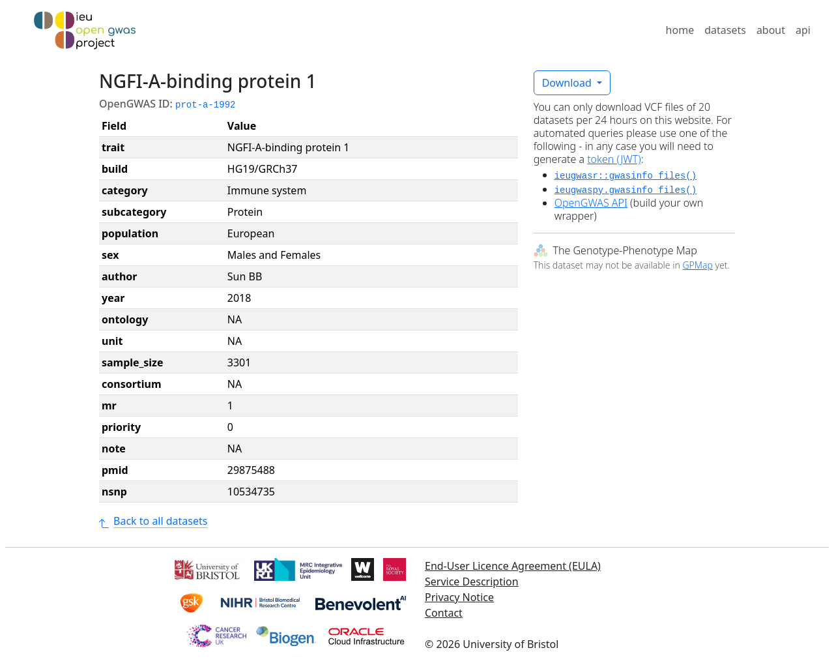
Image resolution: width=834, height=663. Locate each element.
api (803, 30)
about (770, 30)
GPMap (697, 265)
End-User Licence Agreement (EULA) (513, 566)
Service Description (472, 581)
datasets (725, 30)
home (680, 30)
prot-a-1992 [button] (205, 105)
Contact (444, 613)
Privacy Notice (459, 597)
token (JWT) (614, 159)
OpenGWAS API (590, 203)
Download (568, 83)
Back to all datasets (153, 521)
